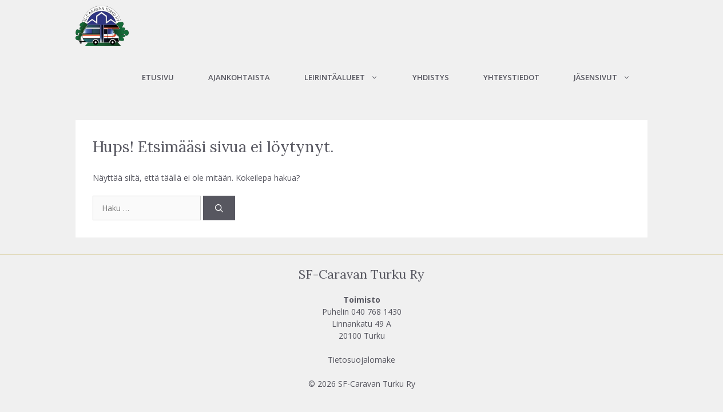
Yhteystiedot (511, 77)
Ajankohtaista (239, 77)
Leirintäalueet (349, 77)
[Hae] (219, 208)
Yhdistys (430, 77)
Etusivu (158, 77)
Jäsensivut (610, 77)
